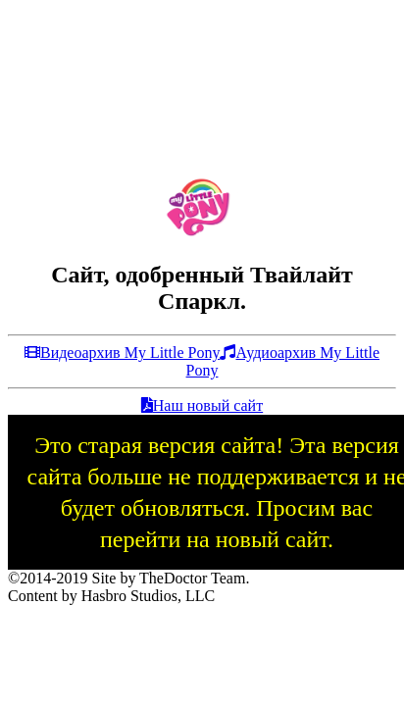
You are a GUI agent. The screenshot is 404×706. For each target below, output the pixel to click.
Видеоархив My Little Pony (122, 352)
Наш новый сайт (202, 405)
